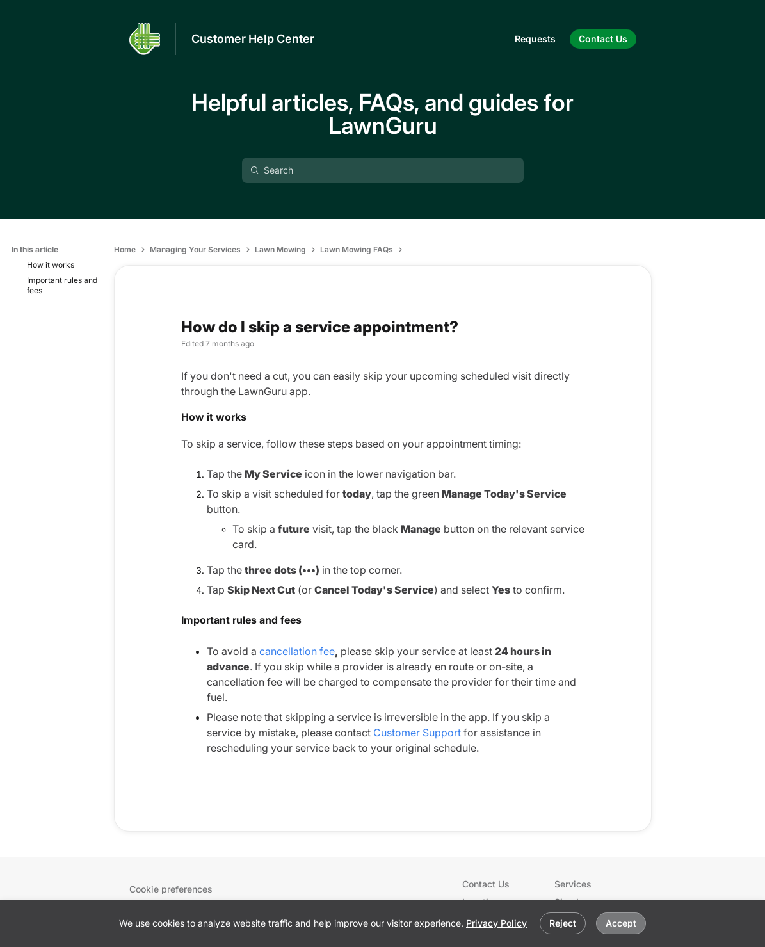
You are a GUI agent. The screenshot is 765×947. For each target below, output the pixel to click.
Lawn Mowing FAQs (356, 249)
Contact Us (486, 883)
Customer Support (417, 732)
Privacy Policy (496, 923)
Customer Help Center (252, 38)
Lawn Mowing (280, 249)
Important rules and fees (62, 285)
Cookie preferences (171, 889)
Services (573, 883)
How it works (50, 265)
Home (125, 249)
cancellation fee (297, 651)
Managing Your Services (195, 249)
